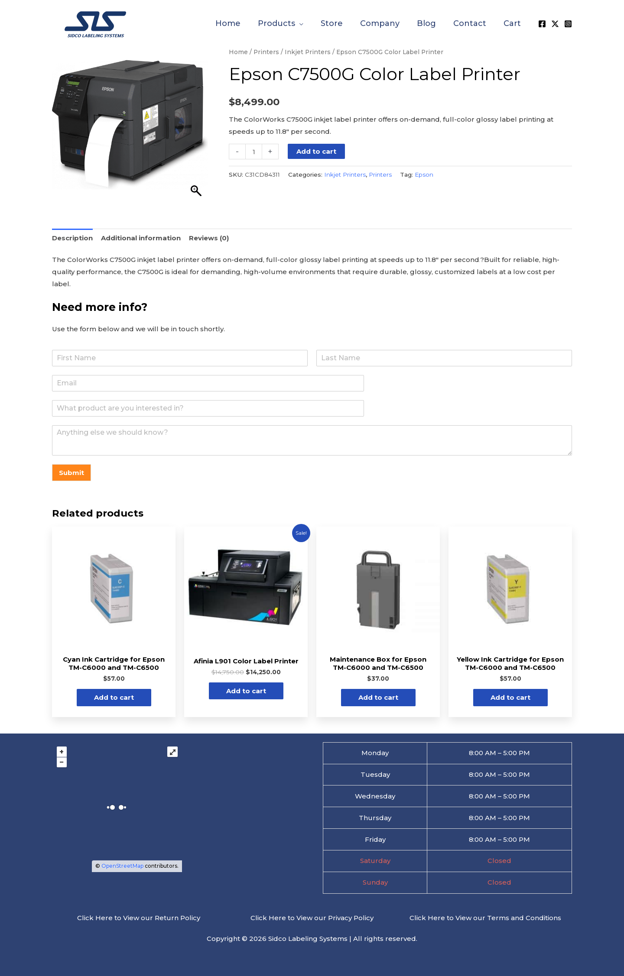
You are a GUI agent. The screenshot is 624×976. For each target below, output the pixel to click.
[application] (299, 23)
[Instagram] (568, 24)
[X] (555, 24)
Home (238, 51)
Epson (424, 174)
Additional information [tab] (141, 238)
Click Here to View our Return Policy (138, 918)
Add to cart (316, 151)
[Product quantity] (253, 151)
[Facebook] (542, 24)
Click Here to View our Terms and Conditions (485, 918)
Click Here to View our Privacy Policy (312, 918)
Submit (71, 473)
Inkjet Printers (308, 51)
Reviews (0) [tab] (209, 238)
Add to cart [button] (114, 697)
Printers (266, 51)
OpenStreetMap (122, 866)
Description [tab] (72, 238)
